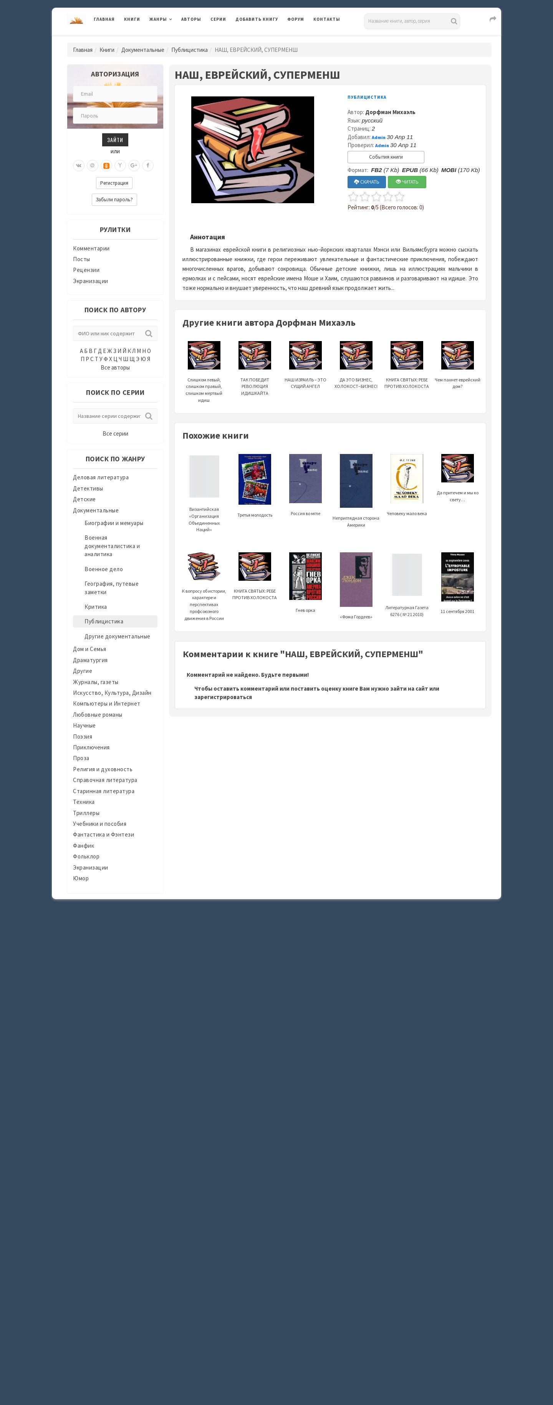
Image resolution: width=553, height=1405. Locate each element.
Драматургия (90, 660)
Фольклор (86, 856)
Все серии (115, 433)
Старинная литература (103, 791)
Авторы (191, 19)
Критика (95, 606)
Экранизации (90, 281)
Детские (84, 499)
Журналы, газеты (96, 682)
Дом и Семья (89, 649)
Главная (104, 19)
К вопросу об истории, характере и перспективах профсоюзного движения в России (204, 592)
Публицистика (189, 49)
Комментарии (91, 248)
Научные (84, 725)
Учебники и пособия (99, 823)
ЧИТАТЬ (407, 182)
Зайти (115, 140)
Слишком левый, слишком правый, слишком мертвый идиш (203, 377)
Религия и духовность (102, 769)
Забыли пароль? (114, 199)
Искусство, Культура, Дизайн (112, 692)
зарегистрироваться (223, 697)
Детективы (88, 488)
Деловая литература (101, 477)
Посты (81, 259)
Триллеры (86, 813)
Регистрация (114, 183)
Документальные (142, 49)
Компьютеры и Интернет (107, 703)
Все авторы (115, 367)
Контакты (326, 19)
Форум (295, 19)
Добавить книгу (256, 19)
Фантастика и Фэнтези (103, 834)
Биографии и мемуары (114, 523)
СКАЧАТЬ (366, 182)
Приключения (91, 747)
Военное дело (103, 569)
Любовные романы (98, 714)
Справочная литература (105, 780)
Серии (218, 19)
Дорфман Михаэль (390, 112)
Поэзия (82, 736)
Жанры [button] (158, 19)
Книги (132, 19)
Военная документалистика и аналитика (112, 546)
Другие (82, 670)
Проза (81, 758)
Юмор (81, 878)
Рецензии (86, 269)
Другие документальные (117, 636)
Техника (84, 801)
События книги (386, 157)
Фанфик (83, 845)
